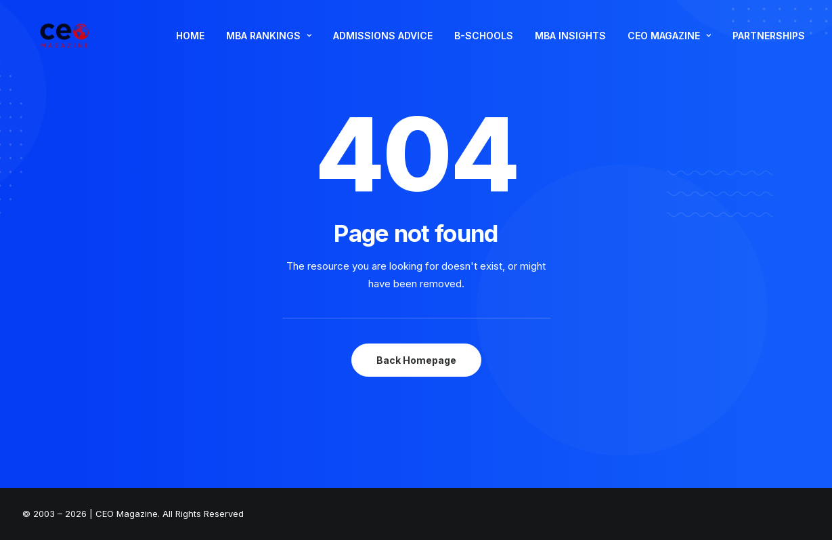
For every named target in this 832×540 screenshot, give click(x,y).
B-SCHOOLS (483, 44)
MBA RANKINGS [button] (268, 44)
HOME (190, 44)
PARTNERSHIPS (768, 44)
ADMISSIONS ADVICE (383, 44)
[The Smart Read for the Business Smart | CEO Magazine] (62, 44)
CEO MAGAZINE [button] (669, 44)
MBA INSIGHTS (570, 44)
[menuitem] (190, 44)
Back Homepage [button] (416, 360)
